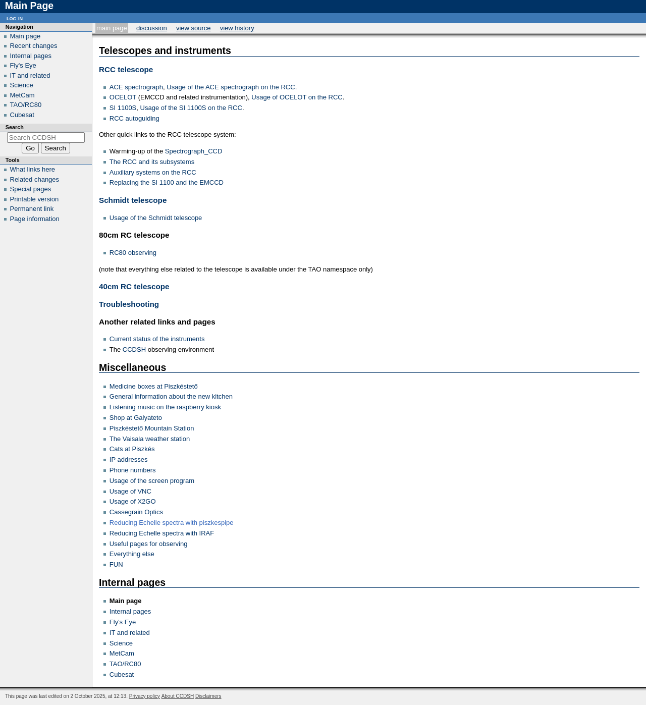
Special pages (30, 189)
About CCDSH (178, 696)
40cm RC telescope (134, 286)
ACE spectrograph (136, 87)
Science (121, 643)
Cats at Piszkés (132, 449)
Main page (126, 601)
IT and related (130, 632)
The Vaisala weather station (150, 439)
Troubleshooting (129, 304)
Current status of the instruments (157, 339)
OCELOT (123, 97)
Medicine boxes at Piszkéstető (154, 386)
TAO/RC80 (125, 664)
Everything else (132, 554)
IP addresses (129, 459)
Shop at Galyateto (136, 417)
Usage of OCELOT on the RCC (296, 97)
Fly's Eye (123, 622)
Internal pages (130, 611)
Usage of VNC (130, 491)
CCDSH (134, 349)
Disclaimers (208, 696)
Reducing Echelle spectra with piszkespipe (172, 522)
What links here (33, 169)
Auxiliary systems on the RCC (153, 172)
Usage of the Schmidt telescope (156, 218)
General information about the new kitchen (171, 396)
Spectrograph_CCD (193, 151)
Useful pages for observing (149, 544)
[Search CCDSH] (46, 137)
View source (193, 28)
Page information (35, 219)
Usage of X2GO (133, 501)
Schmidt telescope (133, 200)
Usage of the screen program (152, 480)
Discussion (151, 28)
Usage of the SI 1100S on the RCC (191, 108)
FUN (116, 564)
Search (15, 127)
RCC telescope (126, 69)
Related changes (35, 179)
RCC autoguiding (134, 118)
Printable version (34, 199)
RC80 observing (133, 252)
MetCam (122, 653)
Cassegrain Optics (136, 512)
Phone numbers (133, 470)
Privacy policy (144, 696)
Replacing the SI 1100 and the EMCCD (167, 182)
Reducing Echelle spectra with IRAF (162, 533)
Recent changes (34, 45)
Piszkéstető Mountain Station (152, 428)
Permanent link (32, 208)
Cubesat (122, 674)
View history (237, 28)
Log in (15, 18)
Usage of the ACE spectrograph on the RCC (231, 87)
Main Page (111, 28)
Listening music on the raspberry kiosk (165, 407)
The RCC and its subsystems (152, 162)
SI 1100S (123, 108)
